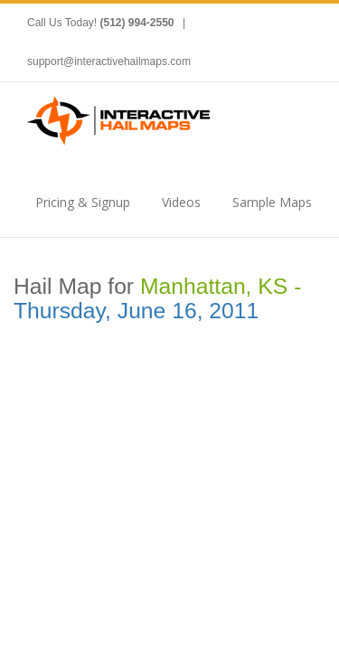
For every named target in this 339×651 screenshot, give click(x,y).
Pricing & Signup (82, 202)
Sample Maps (272, 202)
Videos (181, 202)
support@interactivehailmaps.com (109, 61)
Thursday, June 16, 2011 (136, 310)
